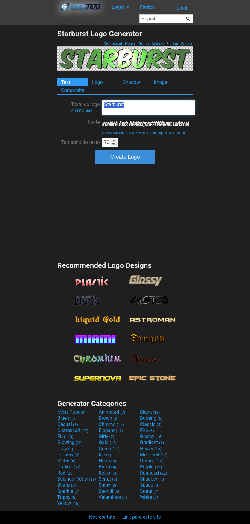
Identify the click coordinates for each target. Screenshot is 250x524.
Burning (151, 418)
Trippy (66, 497)
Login (183, 8)
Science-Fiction (165, 43)
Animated (112, 412)
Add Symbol (81, 110)
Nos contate (102, 517)
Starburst (148, 107)
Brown (108, 418)
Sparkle (68, 491)
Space (186, 43)
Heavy (130, 43)
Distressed (113, 43)
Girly (106, 436)
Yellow (68, 503)
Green (144, 43)
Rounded (153, 473)
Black (150, 412)
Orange (152, 460)
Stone (149, 491)
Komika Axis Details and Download (125, 133)
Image (160, 82)
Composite (73, 90)
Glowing (70, 442)
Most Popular (71, 412)
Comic (180, 133)
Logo (97, 82)
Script (108, 479)
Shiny (107, 485)
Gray (65, 448)
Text (65, 82)
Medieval (154, 454)
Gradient (152, 442)
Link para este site (141, 517)
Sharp (66, 485)
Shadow (131, 82)
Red (65, 473)
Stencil (109, 491)
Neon (107, 460)
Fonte (94, 122)
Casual (67, 424)
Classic (151, 424)
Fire (147, 430)
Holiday (68, 454)
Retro (107, 473)
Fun (65, 436)
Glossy (151, 436)
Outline (69, 466)
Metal (66, 460)
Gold (108, 442)
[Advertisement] (28, 119)
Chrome (111, 424)
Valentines (113, 497)
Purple (151, 466)
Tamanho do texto (80, 142)
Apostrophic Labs (162, 133)
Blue (66, 418)
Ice (105, 454)
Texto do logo (85, 107)
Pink (107, 466)
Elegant (111, 430)
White (149, 497)
